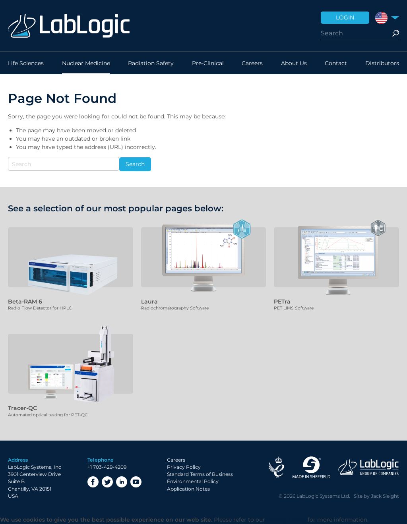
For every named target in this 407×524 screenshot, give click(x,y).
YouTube (135, 481)
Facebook (93, 481)
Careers (252, 63)
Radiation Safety (151, 63)
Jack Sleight (385, 496)
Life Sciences (26, 63)
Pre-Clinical (208, 63)
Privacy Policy (184, 467)
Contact (336, 63)
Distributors (382, 63)
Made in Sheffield (311, 467)
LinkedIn (121, 481)
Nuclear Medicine (86, 63)
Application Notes (188, 489)
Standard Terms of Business (200, 474)
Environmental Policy (193, 481)
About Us (294, 63)
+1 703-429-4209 (106, 467)
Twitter (107, 481)
